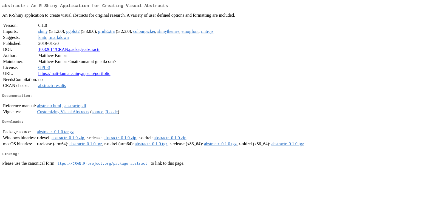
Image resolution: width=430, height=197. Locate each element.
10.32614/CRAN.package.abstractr (69, 50)
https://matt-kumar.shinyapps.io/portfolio (74, 74)
